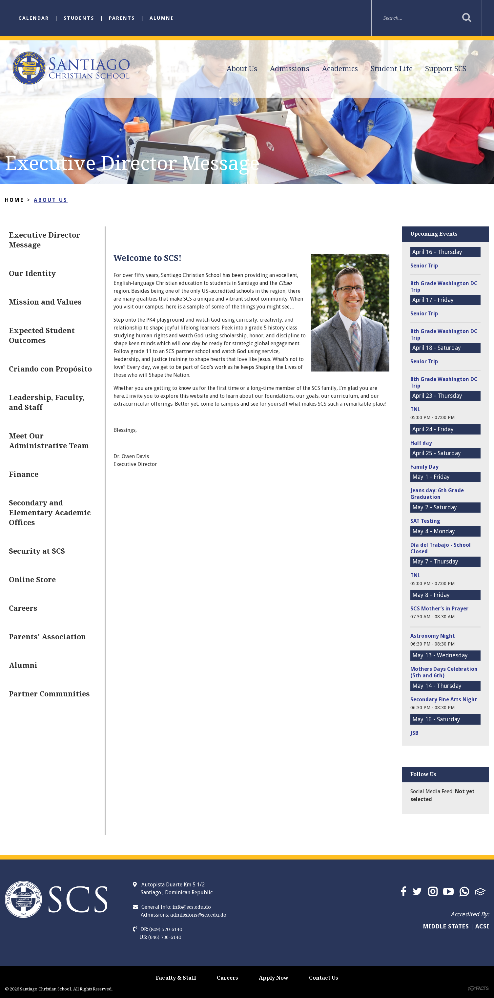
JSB (414, 733)
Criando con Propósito (50, 369)
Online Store (32, 580)
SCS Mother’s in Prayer (439, 608)
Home (14, 200)
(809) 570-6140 (165, 929)
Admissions (289, 69)
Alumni (162, 18)
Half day (421, 443)
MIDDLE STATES (446, 926)
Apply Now (273, 978)
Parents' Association (47, 637)
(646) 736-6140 (164, 937)
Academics (340, 69)
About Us (242, 69)
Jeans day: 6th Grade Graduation (437, 493)
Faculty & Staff (176, 978)
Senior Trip (424, 266)
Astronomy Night (432, 636)
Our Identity (32, 273)
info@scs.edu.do (192, 907)
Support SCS (445, 69)
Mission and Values (45, 302)
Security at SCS (37, 551)
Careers (23, 608)
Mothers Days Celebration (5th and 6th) (444, 672)
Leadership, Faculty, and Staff (46, 402)
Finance (23, 474)
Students (79, 18)
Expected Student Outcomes (42, 336)
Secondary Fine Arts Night (443, 699)
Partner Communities (49, 694)
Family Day (424, 467)
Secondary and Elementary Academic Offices (50, 513)
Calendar (33, 18)
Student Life (392, 69)
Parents (122, 18)
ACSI (482, 926)
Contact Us (323, 978)
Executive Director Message (44, 240)
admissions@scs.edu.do (198, 915)
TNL (415, 409)
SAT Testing (425, 521)
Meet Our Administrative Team (49, 441)
